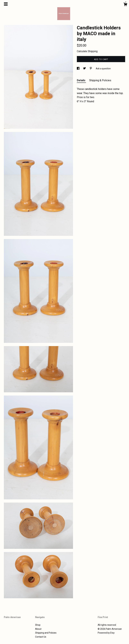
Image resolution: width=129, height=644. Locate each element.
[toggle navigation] (6, 4)
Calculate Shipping (87, 51)
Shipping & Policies (100, 80)
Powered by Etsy (106, 632)
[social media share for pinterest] (91, 68)
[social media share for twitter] (84, 68)
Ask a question (103, 68)
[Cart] (125, 4)
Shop (37, 625)
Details (81, 80)
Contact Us (40, 636)
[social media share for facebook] (78, 68)
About (38, 629)
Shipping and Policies (45, 632)
